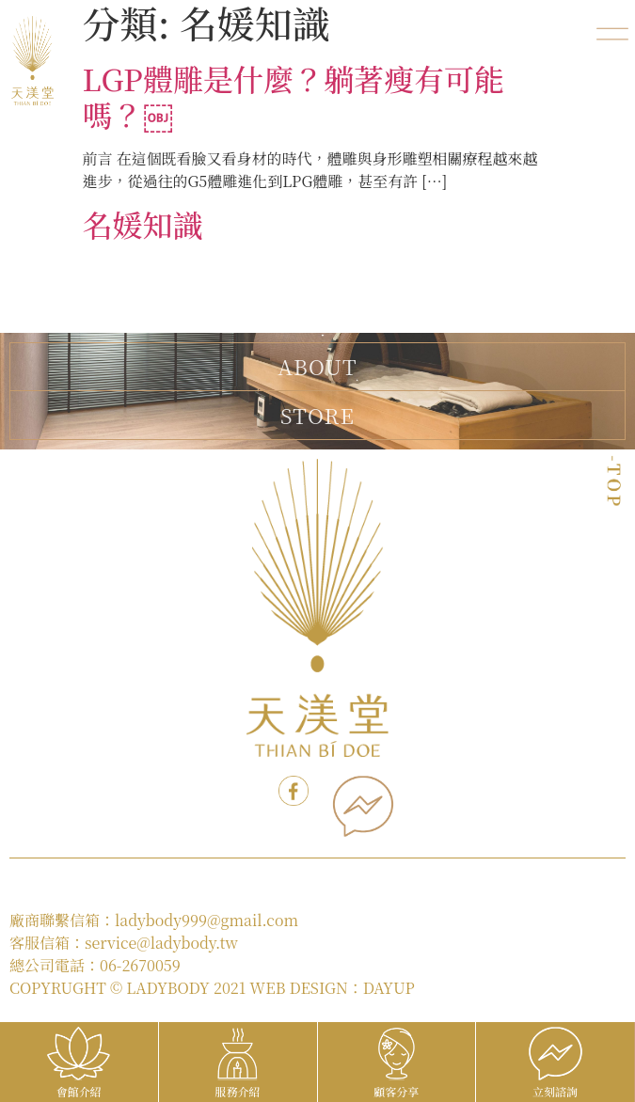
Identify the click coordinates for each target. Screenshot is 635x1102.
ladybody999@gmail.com (206, 920)
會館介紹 (79, 1091)
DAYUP (389, 988)
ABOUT (317, 367)
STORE (317, 415)
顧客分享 (396, 1091)
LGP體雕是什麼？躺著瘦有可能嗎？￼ (293, 95)
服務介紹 (238, 1091)
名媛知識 (143, 223)
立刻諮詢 (555, 1091)
